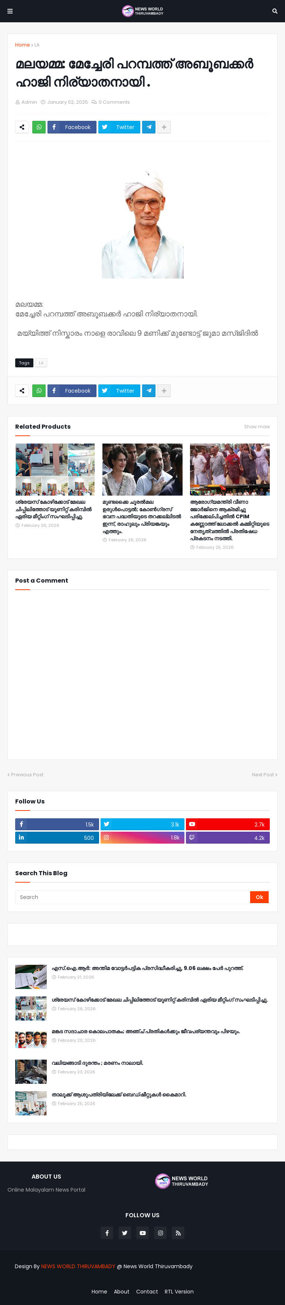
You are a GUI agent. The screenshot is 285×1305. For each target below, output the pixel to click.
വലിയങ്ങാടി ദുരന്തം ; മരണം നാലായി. (97, 1063)
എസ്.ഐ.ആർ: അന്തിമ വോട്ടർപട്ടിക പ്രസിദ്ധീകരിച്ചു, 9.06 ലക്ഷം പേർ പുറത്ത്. (147, 968)
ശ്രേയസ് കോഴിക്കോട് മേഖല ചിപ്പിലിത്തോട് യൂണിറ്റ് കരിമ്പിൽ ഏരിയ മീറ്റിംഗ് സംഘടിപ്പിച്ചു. (53, 509)
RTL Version (179, 1291)
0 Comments (114, 102)
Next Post (263, 774)
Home (22, 44)
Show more (257, 427)
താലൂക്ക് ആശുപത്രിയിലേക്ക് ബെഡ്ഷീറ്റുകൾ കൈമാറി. (119, 1094)
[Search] (133, 897)
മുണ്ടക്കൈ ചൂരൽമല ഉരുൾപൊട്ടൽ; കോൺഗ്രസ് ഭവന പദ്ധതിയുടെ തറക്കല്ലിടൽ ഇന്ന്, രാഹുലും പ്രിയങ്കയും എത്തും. (141, 517)
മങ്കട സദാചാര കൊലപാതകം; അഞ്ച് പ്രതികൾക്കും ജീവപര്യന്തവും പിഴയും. (146, 1031)
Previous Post (27, 774)
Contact (147, 1291)
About (122, 1291)
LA (37, 44)
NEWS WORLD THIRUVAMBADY (78, 1266)
